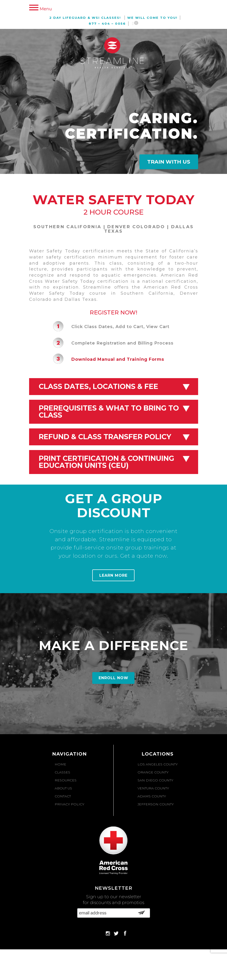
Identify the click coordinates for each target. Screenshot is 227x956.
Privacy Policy (69, 804)
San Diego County (155, 780)
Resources (66, 780)
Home (60, 764)
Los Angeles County (158, 764)
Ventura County (153, 788)
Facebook (124, 933)
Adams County (152, 796)
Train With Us (168, 162)
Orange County (153, 772)
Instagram (107, 933)
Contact (63, 796)
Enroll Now (113, 678)
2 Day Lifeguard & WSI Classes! (85, 18)
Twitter (116, 933)
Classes (62, 772)
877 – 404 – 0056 (107, 23)
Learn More (113, 575)
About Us (63, 788)
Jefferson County (156, 804)
